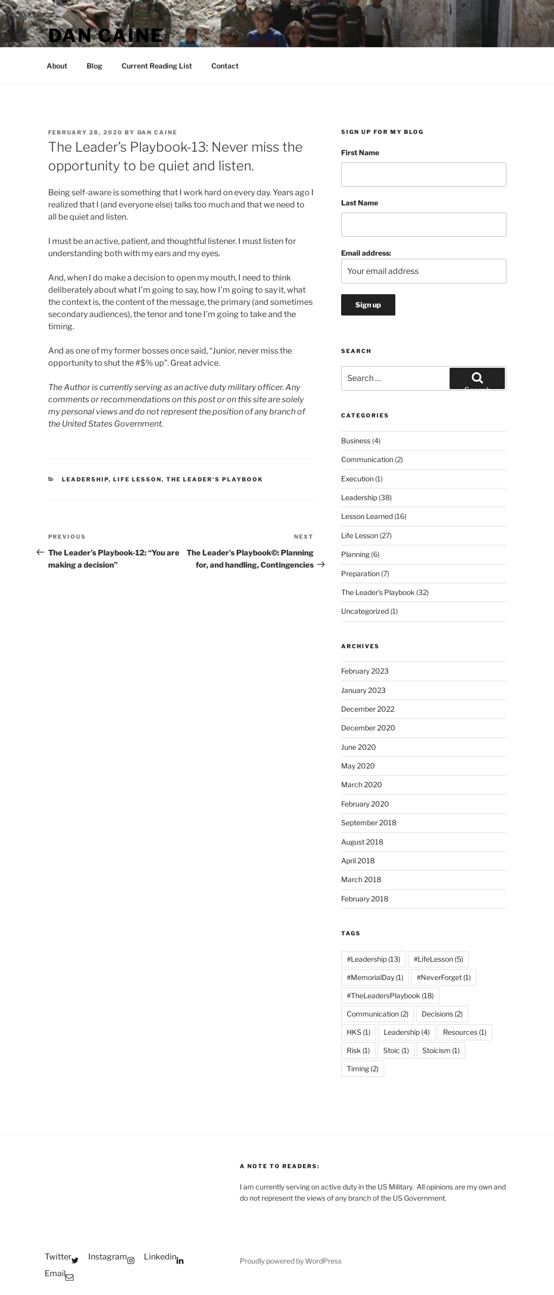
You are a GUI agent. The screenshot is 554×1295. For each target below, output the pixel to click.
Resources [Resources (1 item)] (465, 1032)
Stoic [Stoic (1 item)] (396, 1050)
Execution (357, 478)
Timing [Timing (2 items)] (363, 1068)
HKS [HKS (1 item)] (359, 1032)
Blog (94, 65)
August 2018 (362, 841)
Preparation (360, 573)
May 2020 (358, 765)
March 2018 (361, 879)
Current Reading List (157, 65)
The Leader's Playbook (214, 479)
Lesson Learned (367, 516)
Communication (367, 459)
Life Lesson (137, 479)
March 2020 (361, 784)
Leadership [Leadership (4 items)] (407, 1032)
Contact (225, 65)
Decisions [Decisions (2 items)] (442, 1013)
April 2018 (358, 860)
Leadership (85, 479)
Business (356, 440)
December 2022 (367, 709)
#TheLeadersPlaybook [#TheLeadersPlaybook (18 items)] (390, 995)
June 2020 (358, 747)
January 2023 (363, 690)
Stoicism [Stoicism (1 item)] (441, 1050)
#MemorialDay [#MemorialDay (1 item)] (375, 977)
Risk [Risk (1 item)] (358, 1050)
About (57, 65)
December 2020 (368, 727)
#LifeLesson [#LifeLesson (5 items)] (438, 959)
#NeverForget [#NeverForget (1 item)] (444, 977)
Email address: (423, 266)
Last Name (359, 202)
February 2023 (365, 671)
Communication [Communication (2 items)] (378, 1013)
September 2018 (368, 822)
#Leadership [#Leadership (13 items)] (373, 959)
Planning (355, 554)
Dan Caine (106, 35)
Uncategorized (365, 611)
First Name (360, 152)
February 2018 (364, 898)
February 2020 (365, 803)
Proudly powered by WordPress (291, 1260)
